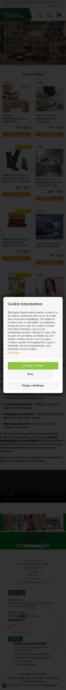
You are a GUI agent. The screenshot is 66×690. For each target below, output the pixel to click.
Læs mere (14, 352)
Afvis (30, 374)
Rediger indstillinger (33, 385)
